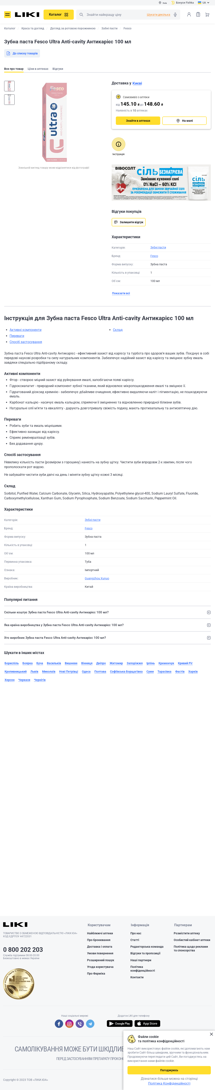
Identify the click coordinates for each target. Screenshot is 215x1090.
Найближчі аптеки (100, 933)
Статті (134, 940)
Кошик (207, 14)
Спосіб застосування (26, 342)
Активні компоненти (25, 330)
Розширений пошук (100, 960)
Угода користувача (100, 967)
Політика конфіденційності (142, 968)
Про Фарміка (96, 973)
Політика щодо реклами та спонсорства (191, 948)
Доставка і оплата (99, 946)
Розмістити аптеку (187, 933)
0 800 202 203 (23, 949)
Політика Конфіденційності (169, 1083)
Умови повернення (100, 953)
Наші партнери (140, 960)
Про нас (135, 933)
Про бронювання (98, 940)
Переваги (17, 336)
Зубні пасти (158, 247)
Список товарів (198, 14)
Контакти (137, 977)
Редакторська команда (147, 946)
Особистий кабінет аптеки (192, 940)
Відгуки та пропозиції (145, 953)
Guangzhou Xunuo (97, 578)
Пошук (81, 15)
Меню (7, 14)
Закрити (211, 1034)
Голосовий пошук (175, 14)
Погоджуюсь (169, 1070)
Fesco (154, 256)
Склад (118, 330)
